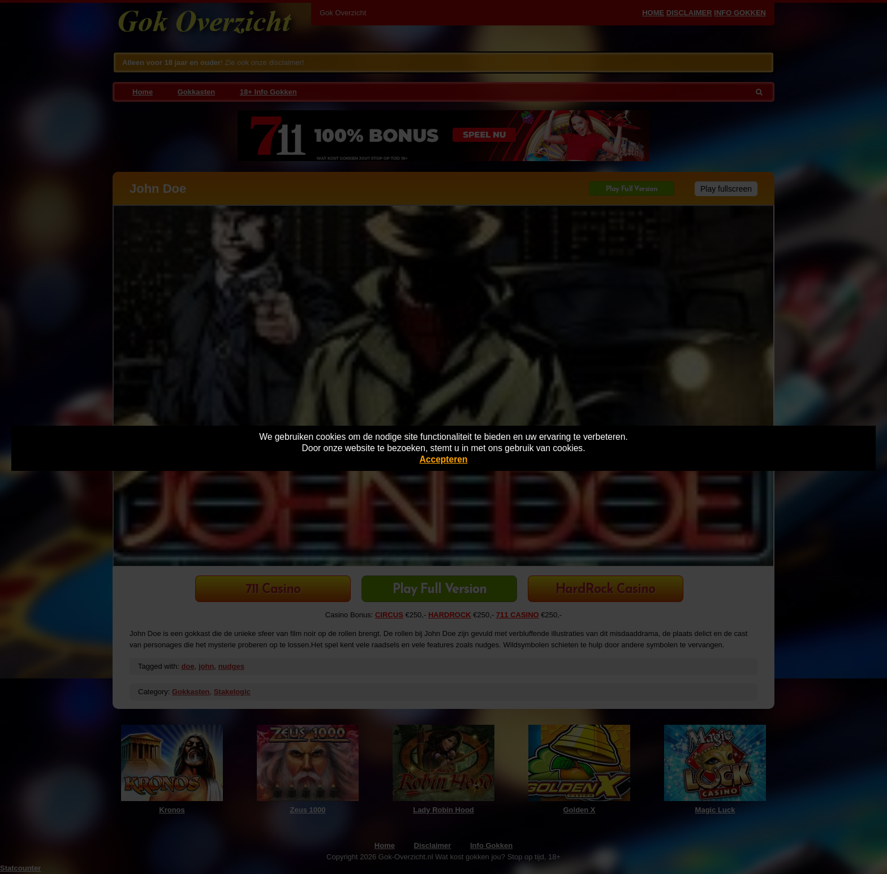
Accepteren (444, 459)
